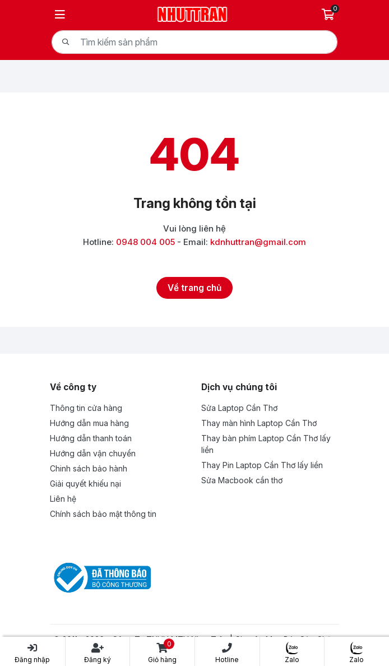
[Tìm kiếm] (66, 42)
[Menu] (60, 14)
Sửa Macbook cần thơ (242, 480)
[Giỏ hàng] (329, 14)
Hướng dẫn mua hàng (89, 423)
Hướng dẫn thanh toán (91, 438)
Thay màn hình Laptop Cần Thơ (259, 423)
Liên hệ (63, 498)
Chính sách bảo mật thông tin (103, 514)
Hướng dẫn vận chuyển (93, 453)
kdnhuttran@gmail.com (258, 242)
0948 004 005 (145, 242)
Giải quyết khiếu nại (85, 483)
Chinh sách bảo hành (88, 468)
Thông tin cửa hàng (86, 408)
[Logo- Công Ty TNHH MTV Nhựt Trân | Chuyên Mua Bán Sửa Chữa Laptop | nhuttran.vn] (192, 13)
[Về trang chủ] (194, 288)
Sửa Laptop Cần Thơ (239, 408)
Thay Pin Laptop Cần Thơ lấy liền (262, 465)
